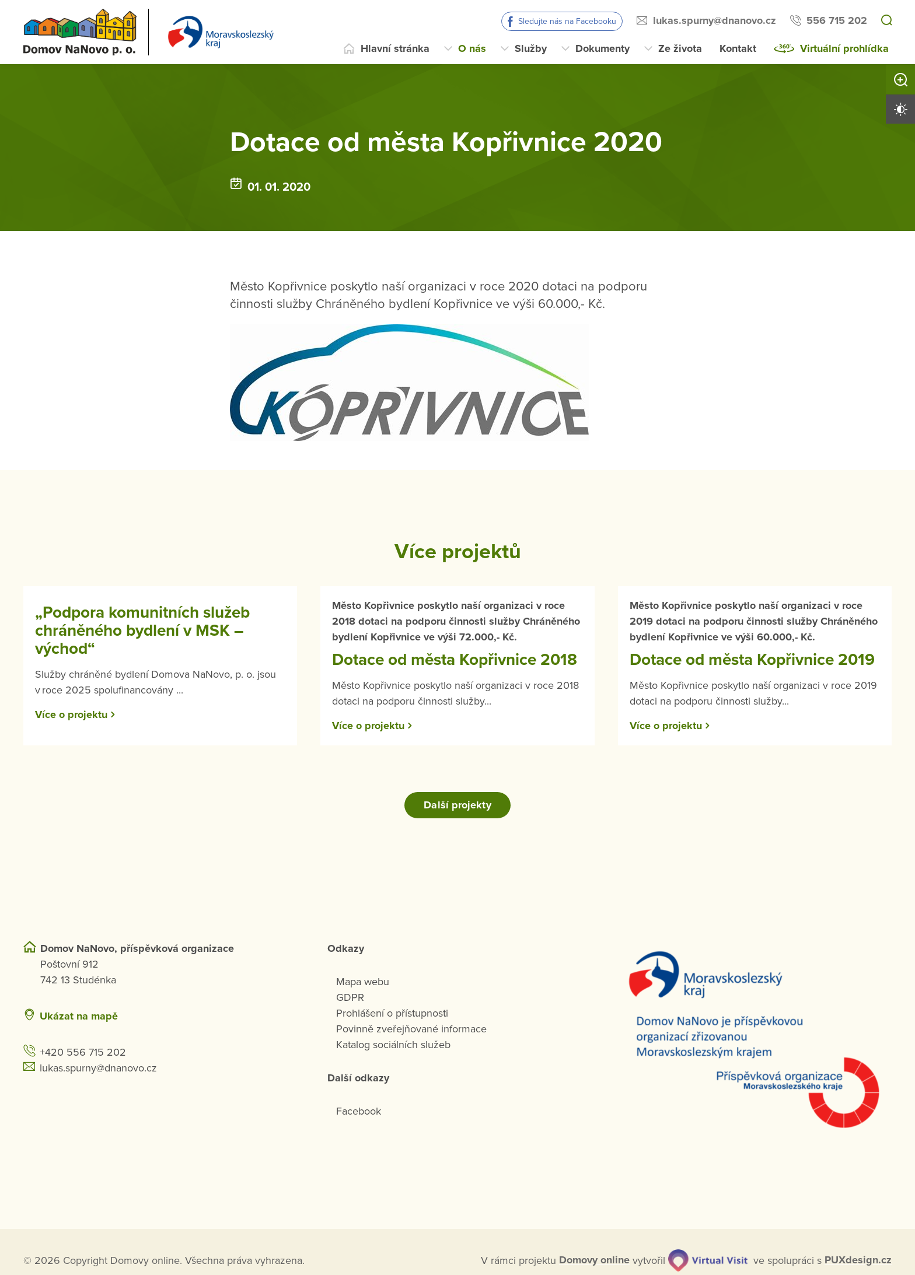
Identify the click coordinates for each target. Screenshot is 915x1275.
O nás (472, 48)
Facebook (358, 1110)
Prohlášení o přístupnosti (392, 1012)
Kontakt (738, 48)
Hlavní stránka (395, 48)
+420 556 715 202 (83, 1051)
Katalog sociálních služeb (393, 1044)
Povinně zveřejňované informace (411, 1028)
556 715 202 (836, 20)
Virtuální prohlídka (844, 48)
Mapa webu (362, 981)
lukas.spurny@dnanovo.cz (714, 20)
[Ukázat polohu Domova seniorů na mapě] (238, 1016)
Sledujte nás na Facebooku (567, 21)
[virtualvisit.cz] (708, 1260)
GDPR (350, 996)
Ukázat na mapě (79, 1015)
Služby (531, 48)
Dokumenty (602, 48)
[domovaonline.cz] (594, 1260)
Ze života (680, 48)
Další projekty (457, 804)
